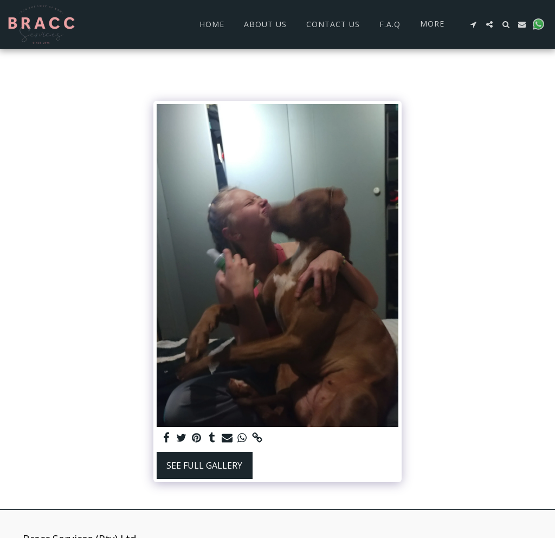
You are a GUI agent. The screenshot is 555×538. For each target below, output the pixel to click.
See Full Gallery (204, 465)
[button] (473, 24)
